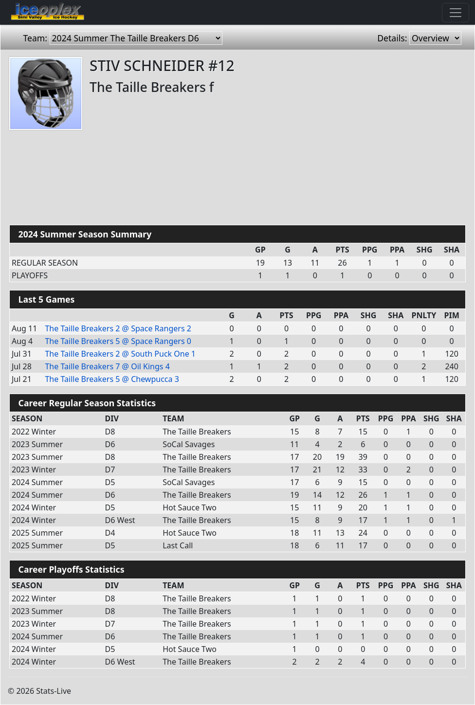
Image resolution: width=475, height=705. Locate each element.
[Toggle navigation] (455, 12)
